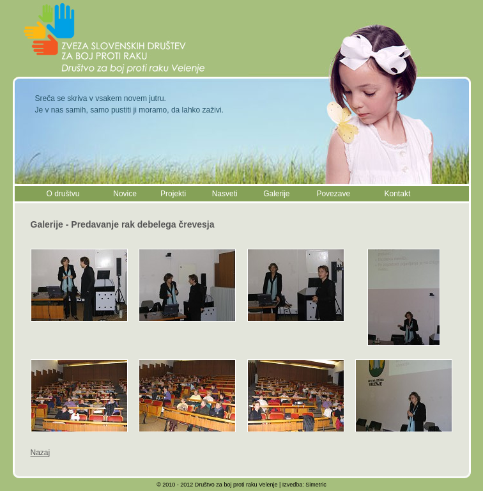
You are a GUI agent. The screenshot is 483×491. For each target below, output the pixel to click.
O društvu (63, 193)
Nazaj (40, 452)
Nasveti (225, 193)
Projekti (173, 193)
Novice (125, 193)
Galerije (276, 193)
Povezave (333, 193)
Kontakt (398, 193)
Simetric (315, 484)
